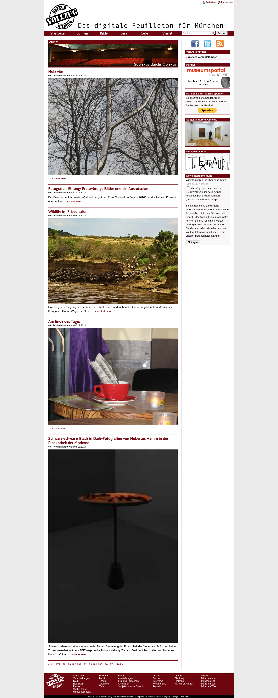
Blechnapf (180, 678)
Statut (76, 681)
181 (79, 664)
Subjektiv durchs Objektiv (131, 686)
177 (58, 664)
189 (119, 664)
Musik (102, 678)
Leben (145, 33)
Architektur (123, 683)
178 (63, 664)
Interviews (158, 681)
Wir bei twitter (80, 689)
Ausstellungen (125, 678)
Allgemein (104, 683)
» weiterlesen (59, 178)
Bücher (156, 678)
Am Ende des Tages (64, 321)
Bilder (104, 33)
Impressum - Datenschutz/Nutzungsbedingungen (158, 696)
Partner (77, 686)
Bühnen (82, 33)
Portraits (157, 686)
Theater (103, 681)
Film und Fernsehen (128, 681)
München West (209, 686)
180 (74, 664)
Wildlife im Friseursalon (67, 211)
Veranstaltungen (81, 678)
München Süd (208, 683)
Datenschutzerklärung (207, 235)
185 (100, 664)
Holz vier (55, 71)
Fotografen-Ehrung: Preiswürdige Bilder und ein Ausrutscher (98, 188)
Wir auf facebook (82, 691)
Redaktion (209, 2)
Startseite (57, 33)
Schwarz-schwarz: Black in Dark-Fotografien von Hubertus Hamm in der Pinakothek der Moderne (108, 440)
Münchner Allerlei (183, 683)
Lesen (125, 33)
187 (110, 664)
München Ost (208, 681)
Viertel (167, 33)
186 (105, 664)
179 (68, 664)
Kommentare (159, 683)
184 (95, 664)
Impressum (225, 2)
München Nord (208, 678)
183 (89, 664)
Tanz (101, 686)
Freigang (179, 681)
